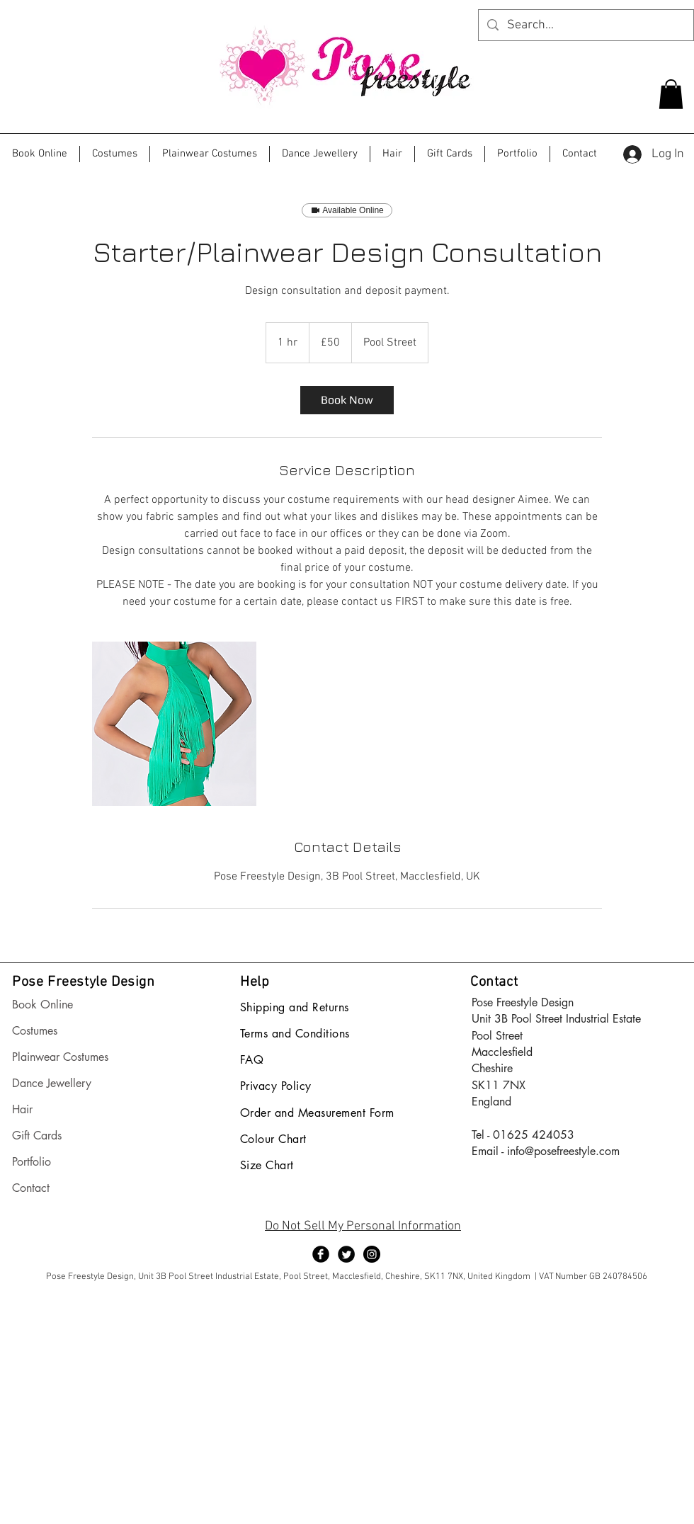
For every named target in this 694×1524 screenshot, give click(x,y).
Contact (31, 1188)
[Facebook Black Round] (320, 1254)
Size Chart (267, 1165)
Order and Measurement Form (317, 1112)
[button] (671, 94)
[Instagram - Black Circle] (371, 1254)
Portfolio (31, 1161)
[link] (347, 400)
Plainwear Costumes (60, 1057)
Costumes (34, 1030)
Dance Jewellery (51, 1083)
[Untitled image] (174, 724)
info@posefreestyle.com (563, 1151)
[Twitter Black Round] (346, 1254)
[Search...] (585, 25)
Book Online (42, 1004)
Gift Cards (37, 1135)
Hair (22, 1109)
